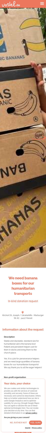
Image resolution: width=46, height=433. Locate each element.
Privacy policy (37, 428)
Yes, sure (35, 422)
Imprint (27, 428)
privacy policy (31, 413)
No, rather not (18, 422)
